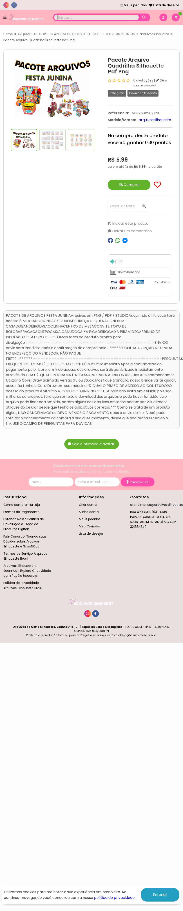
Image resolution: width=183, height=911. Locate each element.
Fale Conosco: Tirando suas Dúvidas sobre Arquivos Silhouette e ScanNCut (24, 541)
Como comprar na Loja (21, 504)
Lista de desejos (164, 5)
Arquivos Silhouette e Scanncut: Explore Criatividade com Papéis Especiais (27, 570)
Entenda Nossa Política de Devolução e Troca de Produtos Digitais (23, 524)
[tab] (140, 262)
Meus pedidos (133, 5)
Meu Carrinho (89, 526)
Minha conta (89, 512)
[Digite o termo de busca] (96, 17)
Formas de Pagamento (21, 512)
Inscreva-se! (138, 482)
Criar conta (88, 504)
